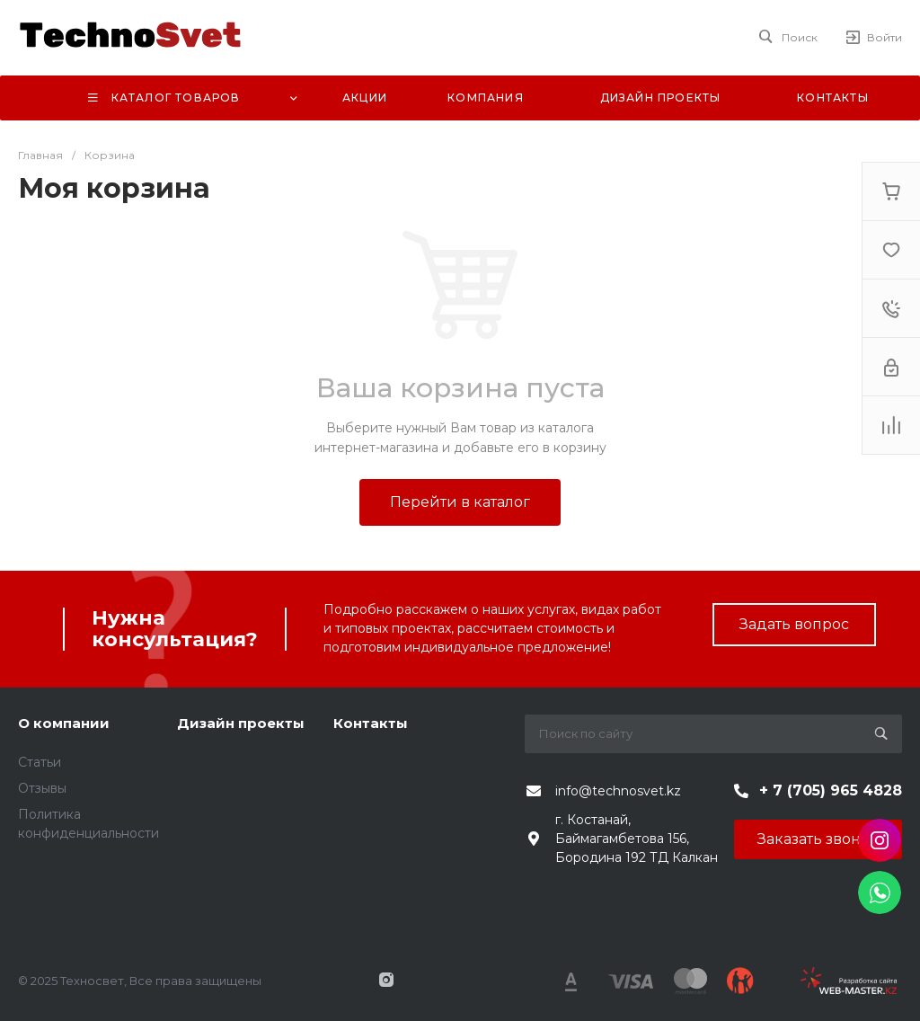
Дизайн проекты (241, 723)
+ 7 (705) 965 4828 (830, 790)
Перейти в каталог (460, 502)
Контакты (370, 723)
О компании (64, 723)
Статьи (39, 762)
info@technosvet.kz (618, 791)
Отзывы (42, 788)
